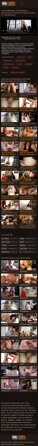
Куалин (19, 64)
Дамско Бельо (20, 60)
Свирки (5, 67)
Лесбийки (29, 64)
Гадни (30, 57)
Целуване (15, 67)
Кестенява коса (8, 64)
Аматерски (20, 57)
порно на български (17, 72)
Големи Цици (7, 60)
